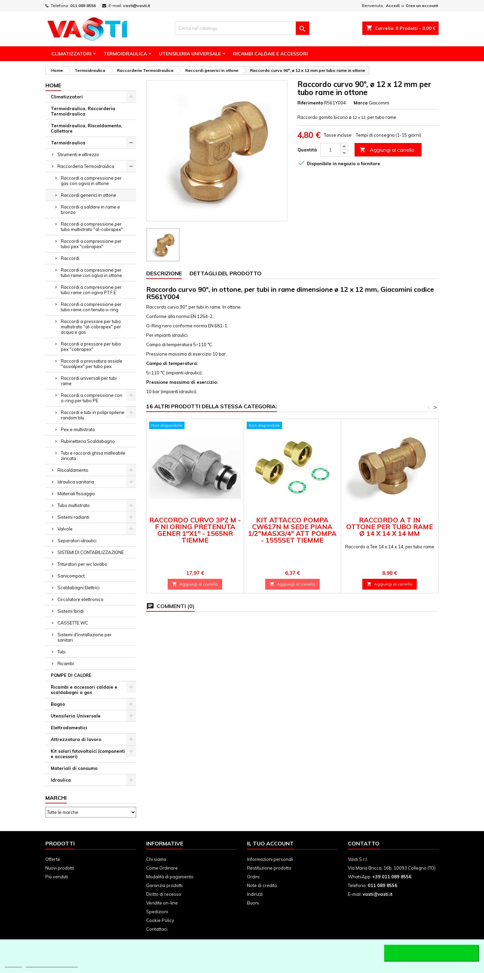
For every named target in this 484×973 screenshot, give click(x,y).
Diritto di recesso (163, 894)
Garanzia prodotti (164, 885)
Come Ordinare (162, 868)
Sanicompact (71, 575)
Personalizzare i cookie (52, 964)
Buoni (253, 903)
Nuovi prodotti (59, 868)
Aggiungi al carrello (387, 149)
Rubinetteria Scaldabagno (88, 441)
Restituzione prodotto (269, 868)
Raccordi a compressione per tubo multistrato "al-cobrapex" (92, 226)
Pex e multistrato (78, 429)
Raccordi (70, 258)
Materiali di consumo (74, 768)
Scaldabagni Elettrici (78, 587)
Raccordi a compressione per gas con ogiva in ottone (91, 180)
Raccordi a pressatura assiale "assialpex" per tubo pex (91, 363)
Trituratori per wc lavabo (82, 564)
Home (53, 85)
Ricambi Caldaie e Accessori (270, 54)
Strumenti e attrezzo (78, 154)
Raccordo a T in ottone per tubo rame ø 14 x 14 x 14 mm (389, 527)
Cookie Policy (160, 920)
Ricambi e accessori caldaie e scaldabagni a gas (84, 689)
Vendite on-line (162, 903)
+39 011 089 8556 (391, 876)
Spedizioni (157, 911)
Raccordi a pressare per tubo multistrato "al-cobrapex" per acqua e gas (91, 327)
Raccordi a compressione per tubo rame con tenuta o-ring (91, 307)
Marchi (56, 797)
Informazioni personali (270, 859)
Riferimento (310, 102)
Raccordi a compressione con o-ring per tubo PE (91, 397)
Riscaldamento (72, 470)
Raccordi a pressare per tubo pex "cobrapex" (91, 346)
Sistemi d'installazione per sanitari (84, 637)
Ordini (253, 876)
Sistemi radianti (73, 517)
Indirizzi (255, 894)
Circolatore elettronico (80, 599)
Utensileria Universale (190, 54)
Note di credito (262, 885)
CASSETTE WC (72, 623)
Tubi (61, 651)
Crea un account (422, 5)
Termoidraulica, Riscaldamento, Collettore (86, 128)
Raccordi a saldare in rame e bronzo (90, 209)
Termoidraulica (125, 54)
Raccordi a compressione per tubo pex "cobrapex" (91, 243)
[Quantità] (330, 149)
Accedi (393, 5)
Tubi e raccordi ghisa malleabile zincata (93, 455)
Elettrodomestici (69, 727)
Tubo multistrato (73, 505)
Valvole (65, 528)
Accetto (431, 953)
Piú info (13, 964)
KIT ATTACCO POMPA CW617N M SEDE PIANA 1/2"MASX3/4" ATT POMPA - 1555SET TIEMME (292, 530)
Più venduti (56, 876)
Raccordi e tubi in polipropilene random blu (92, 415)
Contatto (363, 843)
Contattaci (156, 929)
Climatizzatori (71, 54)
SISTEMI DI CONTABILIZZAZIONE (90, 552)
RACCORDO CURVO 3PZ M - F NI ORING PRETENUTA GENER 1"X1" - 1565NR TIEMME (195, 530)
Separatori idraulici (76, 540)
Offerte (52, 859)
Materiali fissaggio (76, 493)
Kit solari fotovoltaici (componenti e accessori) (88, 753)
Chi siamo (156, 859)
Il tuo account (270, 843)
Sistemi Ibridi (70, 611)
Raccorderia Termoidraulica (85, 166)
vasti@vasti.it (136, 5)
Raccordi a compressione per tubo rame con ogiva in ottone (91, 272)
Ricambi (65, 663)
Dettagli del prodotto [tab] (225, 273)
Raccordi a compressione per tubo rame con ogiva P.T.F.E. (91, 289)
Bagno (58, 704)
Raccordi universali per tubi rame (89, 380)
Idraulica (61, 780)
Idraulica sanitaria (75, 481)
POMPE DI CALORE (71, 675)
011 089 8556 (83, 5)
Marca (361, 102)
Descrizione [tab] (164, 273)
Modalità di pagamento (170, 876)
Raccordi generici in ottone (88, 195)
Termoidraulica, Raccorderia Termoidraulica (83, 111)
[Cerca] (242, 28)
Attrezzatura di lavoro (76, 739)
